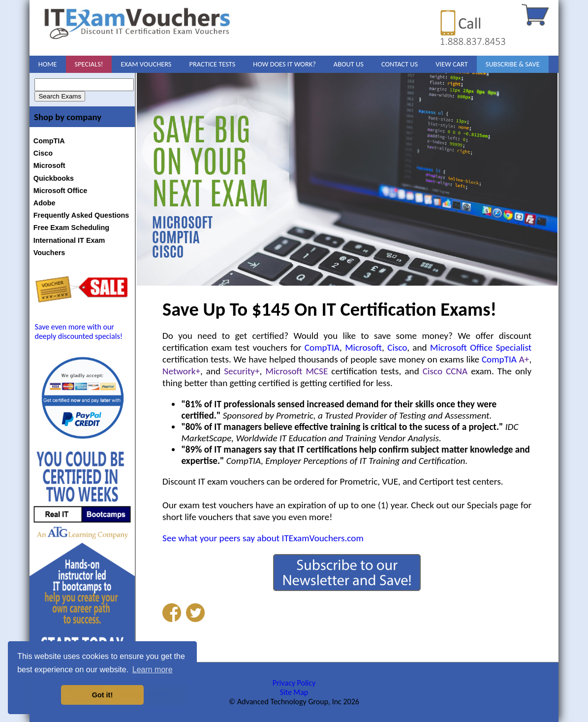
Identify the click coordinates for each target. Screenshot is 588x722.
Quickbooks (53, 178)
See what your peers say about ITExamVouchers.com (263, 538)
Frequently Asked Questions (81, 215)
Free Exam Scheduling (71, 227)
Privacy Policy (294, 683)
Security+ (241, 371)
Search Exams (59, 96)
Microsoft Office (60, 191)
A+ (524, 359)
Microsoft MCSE (297, 371)
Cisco (43, 153)
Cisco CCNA (445, 371)
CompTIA (49, 141)
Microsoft (49, 165)
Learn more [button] (152, 669)
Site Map (294, 692)
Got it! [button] (102, 695)
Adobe (44, 203)
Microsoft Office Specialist (480, 347)
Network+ (181, 371)
